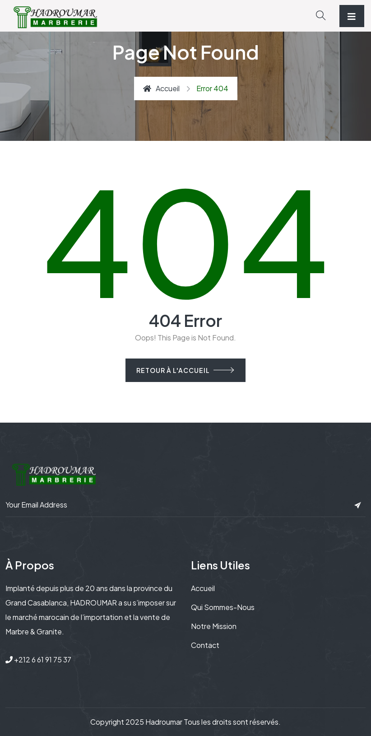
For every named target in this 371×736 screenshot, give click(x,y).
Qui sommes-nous (223, 607)
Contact (205, 645)
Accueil (161, 88)
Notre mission (214, 626)
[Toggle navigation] (351, 16)
